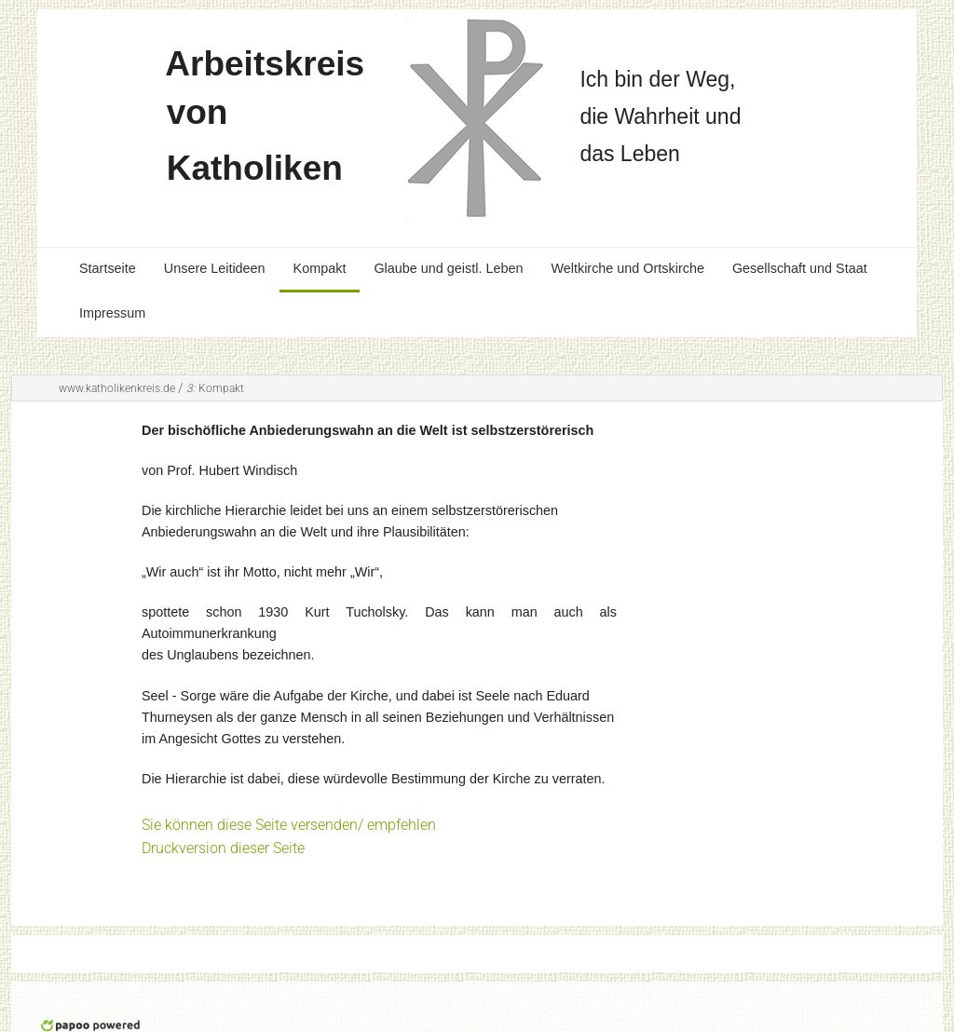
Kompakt (320, 268)
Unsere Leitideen (215, 268)
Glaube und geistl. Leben (448, 268)
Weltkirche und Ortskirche (627, 268)
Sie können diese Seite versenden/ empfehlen (289, 825)
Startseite (107, 268)
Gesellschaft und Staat (799, 268)
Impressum (112, 313)
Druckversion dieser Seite (223, 848)
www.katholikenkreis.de (117, 388)
